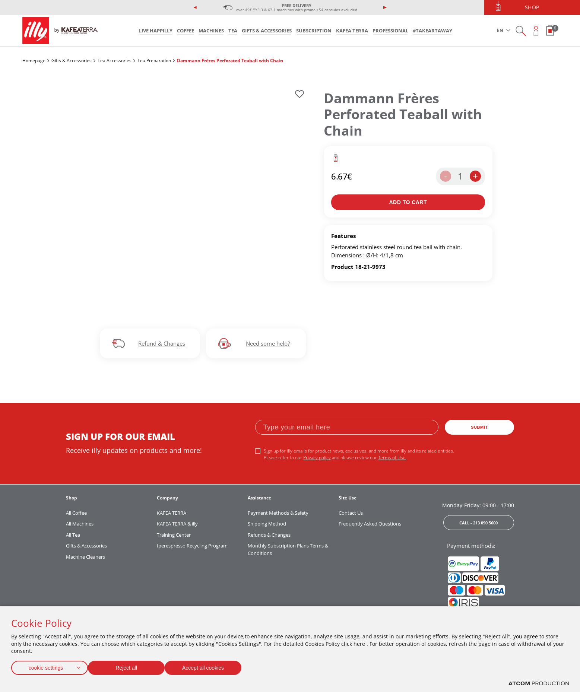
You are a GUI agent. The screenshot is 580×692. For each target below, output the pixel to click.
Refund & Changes (161, 343)
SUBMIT (479, 427)
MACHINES (211, 30)
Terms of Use (392, 457)
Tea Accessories (114, 60)
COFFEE (185, 30)
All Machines (80, 523)
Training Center (174, 534)
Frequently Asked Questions (370, 523)
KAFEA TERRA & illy (177, 523)
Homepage (33, 60)
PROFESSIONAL (390, 30)
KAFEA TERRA (352, 30)
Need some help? (268, 343)
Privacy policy (317, 457)
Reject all (130, 666)
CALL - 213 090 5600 (478, 523)
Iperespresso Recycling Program (192, 545)
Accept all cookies (210, 666)
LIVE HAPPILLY (155, 30)
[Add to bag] (408, 202)
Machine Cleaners (85, 556)
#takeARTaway (432, 30)
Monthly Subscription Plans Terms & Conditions (288, 549)
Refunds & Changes (269, 534)
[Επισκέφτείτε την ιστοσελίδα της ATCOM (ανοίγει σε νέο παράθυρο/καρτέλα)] (538, 683)
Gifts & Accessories (71, 60)
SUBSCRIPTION (314, 30)
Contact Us (351, 513)
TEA (232, 30)
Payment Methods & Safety (278, 513)
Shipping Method (267, 523)
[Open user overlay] (536, 30)
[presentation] (195, 7)
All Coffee (76, 513)
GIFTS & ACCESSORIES (267, 30)
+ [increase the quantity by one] (475, 176)
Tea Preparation (154, 60)
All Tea (73, 534)
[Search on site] (520, 30)
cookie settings (46, 666)
